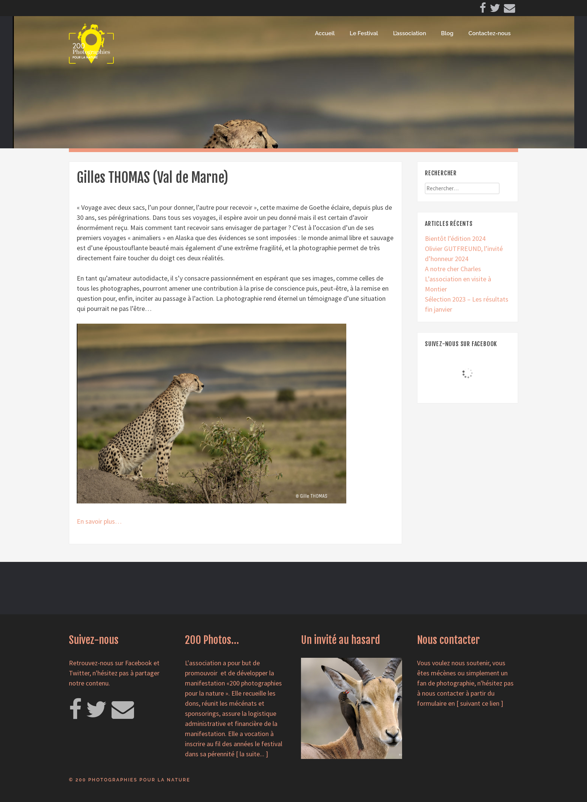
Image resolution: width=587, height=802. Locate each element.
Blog (447, 33)
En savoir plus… (99, 521)
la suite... (252, 754)
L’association (409, 33)
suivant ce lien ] (481, 703)
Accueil (325, 33)
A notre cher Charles (453, 268)
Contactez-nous (489, 33)
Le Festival (364, 33)
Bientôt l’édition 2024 (455, 238)
